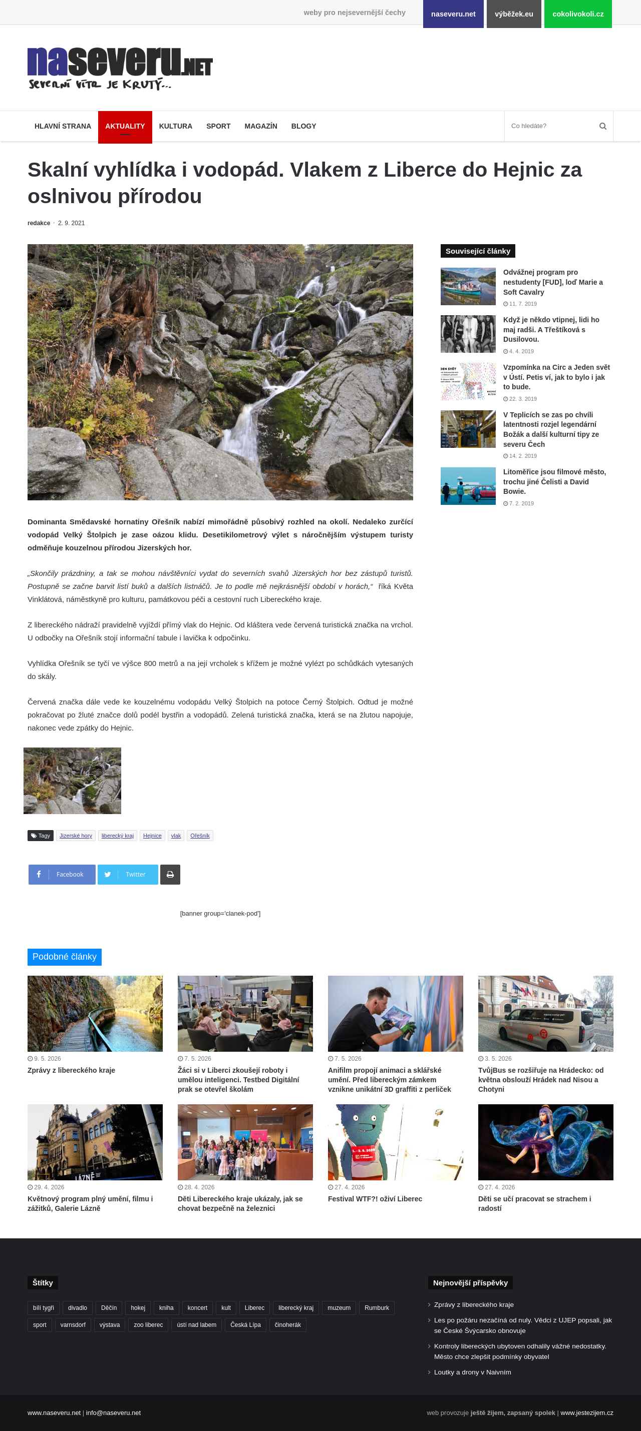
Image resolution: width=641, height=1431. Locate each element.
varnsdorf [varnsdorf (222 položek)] (73, 1324)
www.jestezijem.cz (587, 1412)
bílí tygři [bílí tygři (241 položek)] (43, 1307)
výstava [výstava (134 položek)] (110, 1324)
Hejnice (152, 836)
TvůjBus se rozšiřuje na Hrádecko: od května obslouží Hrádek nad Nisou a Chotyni (541, 1079)
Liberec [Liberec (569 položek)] (254, 1307)
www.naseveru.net (54, 1412)
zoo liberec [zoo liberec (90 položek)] (148, 1324)
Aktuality (125, 126)
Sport (218, 126)
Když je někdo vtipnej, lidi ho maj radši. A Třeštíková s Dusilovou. (551, 329)
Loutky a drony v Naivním (472, 1372)
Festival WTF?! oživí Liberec (375, 1199)
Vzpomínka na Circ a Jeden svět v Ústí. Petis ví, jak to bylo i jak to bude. (556, 377)
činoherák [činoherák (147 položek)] (288, 1324)
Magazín (260, 126)
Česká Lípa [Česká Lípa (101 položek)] (245, 1324)
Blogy (303, 126)
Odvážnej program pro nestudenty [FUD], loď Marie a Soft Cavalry (553, 282)
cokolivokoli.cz (577, 14)
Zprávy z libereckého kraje (71, 1070)
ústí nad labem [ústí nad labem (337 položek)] (196, 1324)
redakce (39, 223)
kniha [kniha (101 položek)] (166, 1307)
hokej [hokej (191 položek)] (138, 1307)
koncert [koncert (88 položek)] (197, 1307)
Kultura (176, 126)
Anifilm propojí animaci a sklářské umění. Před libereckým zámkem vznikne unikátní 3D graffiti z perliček (389, 1079)
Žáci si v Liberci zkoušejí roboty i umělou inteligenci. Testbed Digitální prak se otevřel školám (238, 1079)
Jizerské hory (76, 836)
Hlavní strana (63, 126)
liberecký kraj (118, 836)
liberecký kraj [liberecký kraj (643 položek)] (295, 1307)
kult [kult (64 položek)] (226, 1307)
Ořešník (200, 836)
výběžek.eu (514, 14)
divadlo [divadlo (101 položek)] (77, 1307)
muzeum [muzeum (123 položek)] (339, 1307)
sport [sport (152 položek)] (40, 1324)
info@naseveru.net (113, 1412)
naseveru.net (453, 14)
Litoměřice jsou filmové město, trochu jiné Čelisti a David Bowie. (554, 481)
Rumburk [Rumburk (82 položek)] (377, 1307)
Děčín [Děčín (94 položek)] (109, 1307)
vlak (176, 836)
